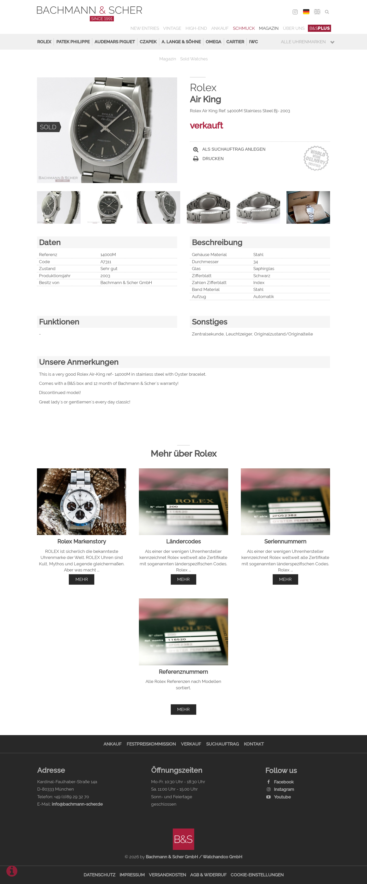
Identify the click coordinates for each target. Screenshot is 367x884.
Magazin (269, 28)
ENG (317, 11)
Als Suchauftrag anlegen (229, 149)
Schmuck (244, 28)
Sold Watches (194, 58)
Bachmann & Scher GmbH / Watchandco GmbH (194, 856)
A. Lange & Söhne (181, 41)
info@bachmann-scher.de (77, 804)
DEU (306, 11)
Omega (213, 41)
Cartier (235, 41)
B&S (319, 28)
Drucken (208, 158)
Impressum (132, 874)
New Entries (144, 28)
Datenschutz (99, 874)
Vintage (172, 28)
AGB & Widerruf (208, 874)
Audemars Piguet (115, 41)
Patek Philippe (73, 41)
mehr (81, 579)
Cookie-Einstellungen (257, 874)
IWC (253, 41)
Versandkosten (167, 874)
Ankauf (220, 28)
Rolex (44, 41)
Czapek (148, 41)
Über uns (294, 28)
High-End (196, 28)
